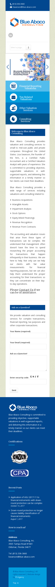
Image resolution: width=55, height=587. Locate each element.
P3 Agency (19, 577)
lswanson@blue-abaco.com (24, 7)
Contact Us (26, 290)
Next (47, 67)
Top (14, 583)
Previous (8, 67)
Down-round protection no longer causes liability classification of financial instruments (27, 513)
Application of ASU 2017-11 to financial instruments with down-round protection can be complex (26, 500)
